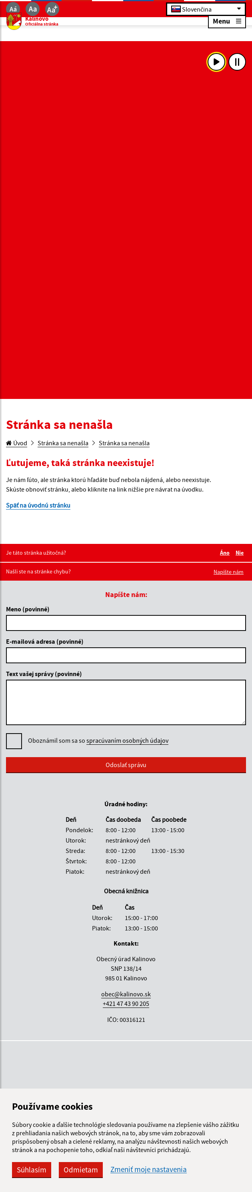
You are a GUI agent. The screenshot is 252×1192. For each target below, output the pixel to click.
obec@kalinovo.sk (126, 994)
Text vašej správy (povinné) (44, 674)
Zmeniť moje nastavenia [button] (148, 1169)
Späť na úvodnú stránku (38, 505)
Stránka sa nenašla (63, 443)
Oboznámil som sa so (98, 740)
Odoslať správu (126, 765)
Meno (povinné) (28, 609)
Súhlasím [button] (31, 1169)
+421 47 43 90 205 (126, 1004)
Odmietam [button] (81, 1169)
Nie (241, 552)
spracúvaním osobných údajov (127, 740)
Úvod (16, 443)
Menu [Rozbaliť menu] (227, 20)
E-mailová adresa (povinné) (45, 641)
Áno (226, 552)
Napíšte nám (229, 571)
